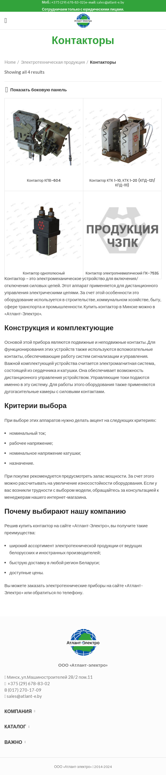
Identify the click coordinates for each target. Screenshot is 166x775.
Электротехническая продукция (53, 62)
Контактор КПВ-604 (44, 180)
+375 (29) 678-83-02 (28, 683)
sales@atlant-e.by (24, 696)
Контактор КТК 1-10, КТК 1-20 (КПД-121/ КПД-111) (122, 183)
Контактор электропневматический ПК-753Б (122, 273)
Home (10, 62)
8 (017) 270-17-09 (22, 690)
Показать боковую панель (38, 89)
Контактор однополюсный (44, 273)
